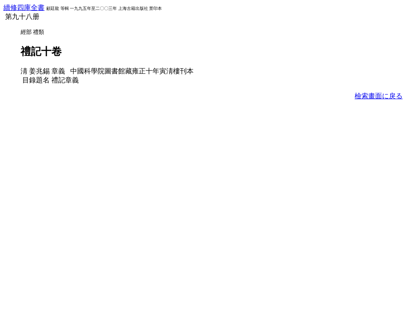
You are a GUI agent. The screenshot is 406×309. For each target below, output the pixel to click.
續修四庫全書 (24, 7)
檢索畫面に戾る (379, 96)
